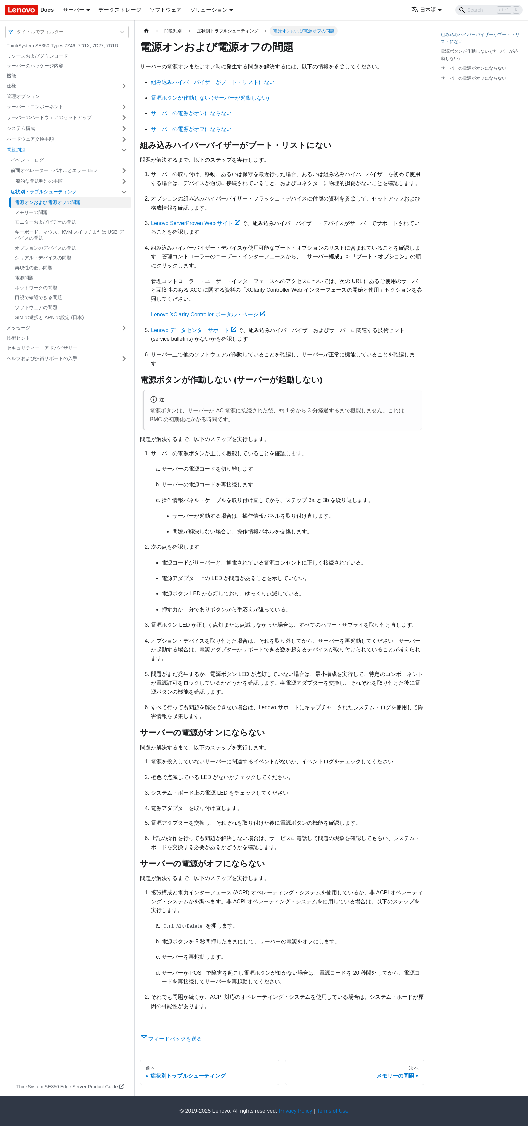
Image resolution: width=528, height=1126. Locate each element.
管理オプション (23, 96)
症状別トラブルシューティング (44, 191)
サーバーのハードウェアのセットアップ (49, 117)
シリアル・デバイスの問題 (43, 257)
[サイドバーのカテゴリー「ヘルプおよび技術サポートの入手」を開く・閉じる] (124, 358)
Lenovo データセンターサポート (193, 330)
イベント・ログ (27, 160)
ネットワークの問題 (36, 287)
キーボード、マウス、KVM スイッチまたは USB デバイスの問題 (69, 235)
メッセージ (18, 327)
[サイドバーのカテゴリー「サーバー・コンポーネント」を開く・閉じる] (124, 107)
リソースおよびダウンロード (37, 56)
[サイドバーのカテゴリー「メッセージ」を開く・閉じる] (124, 328)
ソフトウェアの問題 (36, 307)
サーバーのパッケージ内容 (35, 65)
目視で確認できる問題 (38, 297)
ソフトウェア (166, 10)
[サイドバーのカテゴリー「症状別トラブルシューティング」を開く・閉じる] (124, 192)
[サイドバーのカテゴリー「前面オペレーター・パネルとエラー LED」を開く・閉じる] (124, 170)
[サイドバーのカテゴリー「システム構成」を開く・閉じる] (124, 128)
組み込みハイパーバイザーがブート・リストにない (213, 82)
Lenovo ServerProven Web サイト (195, 223)
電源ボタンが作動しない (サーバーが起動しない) (210, 98)
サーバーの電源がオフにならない (191, 129)
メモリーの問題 (31, 212)
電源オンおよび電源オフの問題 (48, 202)
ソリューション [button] (209, 10)
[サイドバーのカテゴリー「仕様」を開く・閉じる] (124, 86)
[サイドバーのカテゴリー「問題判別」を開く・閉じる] (124, 150)
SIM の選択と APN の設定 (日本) (49, 317)
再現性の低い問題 (34, 267)
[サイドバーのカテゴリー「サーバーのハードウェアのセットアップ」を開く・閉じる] (124, 117)
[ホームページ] (146, 31)
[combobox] (17, 32)
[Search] (489, 10)
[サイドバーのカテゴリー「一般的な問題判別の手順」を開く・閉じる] (124, 181)
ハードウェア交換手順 (30, 139)
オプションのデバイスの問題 (45, 248)
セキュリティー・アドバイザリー (42, 348)
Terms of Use (332, 1111)
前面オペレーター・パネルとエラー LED (54, 170)
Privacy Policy (295, 1111)
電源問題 (24, 277)
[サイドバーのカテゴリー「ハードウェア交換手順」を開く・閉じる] (124, 139)
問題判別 (16, 149)
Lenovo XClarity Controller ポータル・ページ (208, 314)
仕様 (11, 85)
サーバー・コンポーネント (35, 106)
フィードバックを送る (171, 1039)
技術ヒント (18, 338)
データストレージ (119, 10)
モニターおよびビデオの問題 (45, 222)
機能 (11, 75)
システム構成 (21, 128)
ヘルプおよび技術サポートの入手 (42, 358)
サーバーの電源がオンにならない (191, 113)
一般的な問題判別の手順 (37, 181)
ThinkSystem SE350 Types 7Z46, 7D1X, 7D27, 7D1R (62, 45)
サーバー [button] (74, 10)
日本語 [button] (423, 10)
